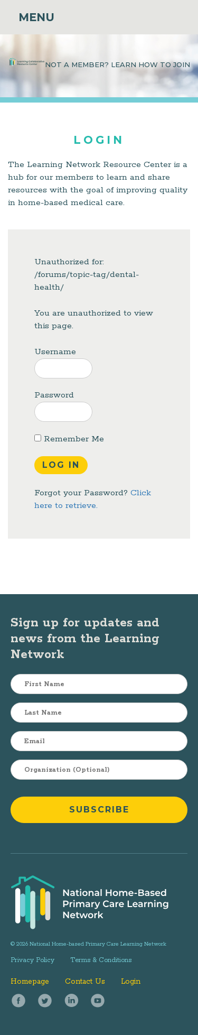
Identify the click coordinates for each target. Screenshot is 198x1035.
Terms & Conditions (100, 960)
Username (55, 351)
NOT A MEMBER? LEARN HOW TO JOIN (117, 64)
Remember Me (69, 439)
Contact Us (85, 981)
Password (54, 395)
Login (130, 981)
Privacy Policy (32, 960)
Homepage (30, 981)
